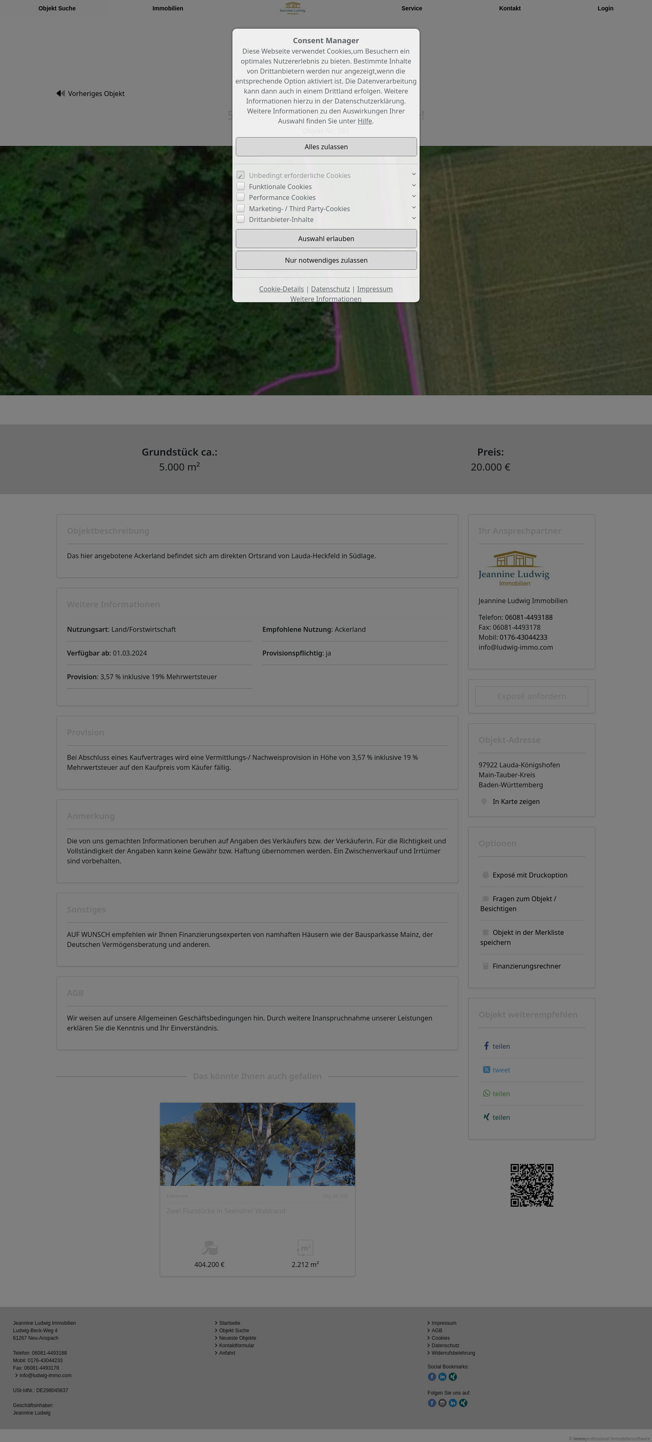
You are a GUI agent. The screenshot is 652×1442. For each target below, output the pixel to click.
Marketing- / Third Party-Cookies (299, 208)
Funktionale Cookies (280, 186)
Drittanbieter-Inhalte (281, 219)
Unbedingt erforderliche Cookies (300, 175)
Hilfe (365, 121)
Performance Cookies (282, 197)
